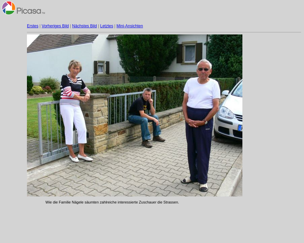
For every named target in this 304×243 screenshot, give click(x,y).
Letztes (106, 26)
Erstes (32, 26)
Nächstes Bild (84, 26)
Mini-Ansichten (129, 26)
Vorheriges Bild (55, 26)
